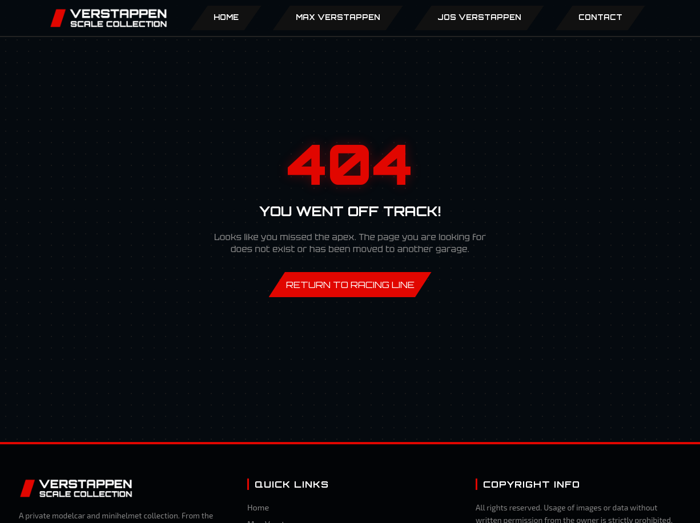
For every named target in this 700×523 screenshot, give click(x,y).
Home (226, 17)
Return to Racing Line (350, 284)
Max (338, 17)
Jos (479, 17)
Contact (600, 17)
